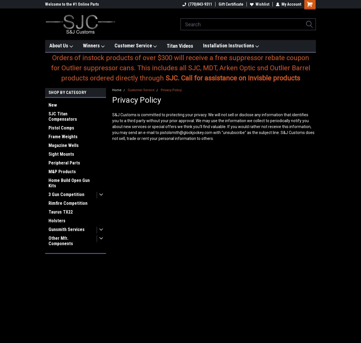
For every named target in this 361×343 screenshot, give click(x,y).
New (53, 105)
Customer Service (136, 46)
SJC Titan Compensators (63, 116)
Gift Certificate (231, 4)
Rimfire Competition (68, 203)
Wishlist (259, 4)
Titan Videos (180, 46)
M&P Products (62, 171)
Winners (94, 46)
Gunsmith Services (67, 229)
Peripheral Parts (64, 163)
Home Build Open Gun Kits (69, 183)
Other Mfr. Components (61, 241)
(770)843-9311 (197, 4)
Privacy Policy (171, 90)
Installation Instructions (231, 46)
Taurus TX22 (61, 212)
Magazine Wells (64, 145)
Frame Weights (63, 136)
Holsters (57, 220)
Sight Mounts (61, 154)
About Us (61, 46)
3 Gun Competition (66, 194)
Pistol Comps (61, 128)
